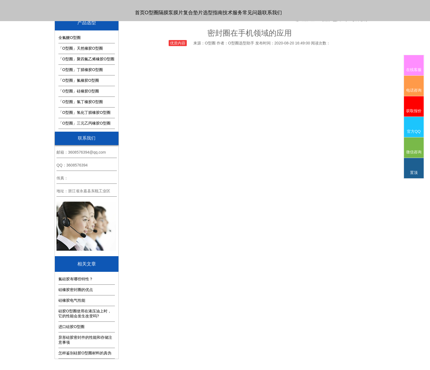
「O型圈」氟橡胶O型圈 (78, 80)
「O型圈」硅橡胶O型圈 (78, 91)
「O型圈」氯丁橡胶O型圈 (80, 102)
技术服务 (232, 12)
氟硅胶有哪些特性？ (75, 279)
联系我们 (272, 12)
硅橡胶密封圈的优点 (75, 289)
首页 (140, 12)
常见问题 (252, 12)
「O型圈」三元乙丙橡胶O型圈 (84, 123)
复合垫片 (193, 12)
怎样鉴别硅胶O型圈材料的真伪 (84, 353)
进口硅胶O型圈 (71, 326)
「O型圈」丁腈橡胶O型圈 (80, 69)
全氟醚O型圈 (69, 37)
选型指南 (213, 12)
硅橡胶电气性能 (71, 300)
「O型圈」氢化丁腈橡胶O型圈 (84, 112)
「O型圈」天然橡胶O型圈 (80, 48)
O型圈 (152, 12)
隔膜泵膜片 (171, 12)
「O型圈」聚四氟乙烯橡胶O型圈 (86, 59)
